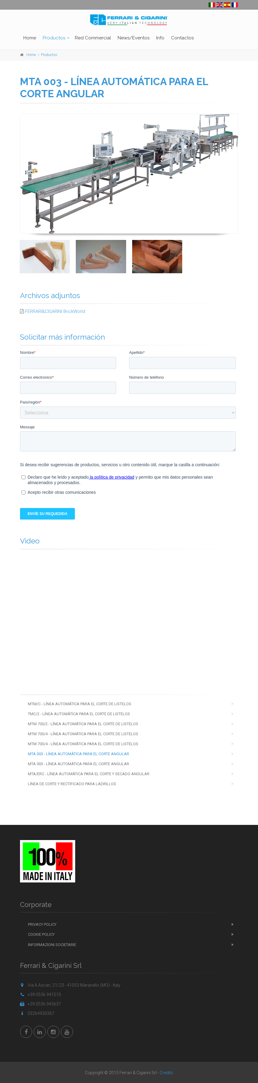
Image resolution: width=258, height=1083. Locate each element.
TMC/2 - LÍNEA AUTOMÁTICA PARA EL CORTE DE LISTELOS (79, 714)
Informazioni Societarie (52, 944)
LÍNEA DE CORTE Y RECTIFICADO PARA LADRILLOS (72, 784)
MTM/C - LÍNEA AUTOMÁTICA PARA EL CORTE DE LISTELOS (79, 704)
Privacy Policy (42, 924)
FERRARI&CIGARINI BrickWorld (55, 311)
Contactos (182, 38)
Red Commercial (93, 38)
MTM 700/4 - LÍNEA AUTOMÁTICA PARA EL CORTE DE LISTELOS (83, 734)
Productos (54, 38)
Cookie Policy (41, 934)
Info (160, 38)
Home (29, 38)
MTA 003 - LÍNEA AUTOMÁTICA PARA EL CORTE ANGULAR (78, 754)
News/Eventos (133, 38)
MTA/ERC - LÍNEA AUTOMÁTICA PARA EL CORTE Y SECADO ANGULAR (88, 774)
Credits (166, 1072)
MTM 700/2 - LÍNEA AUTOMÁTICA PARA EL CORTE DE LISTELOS (83, 724)
